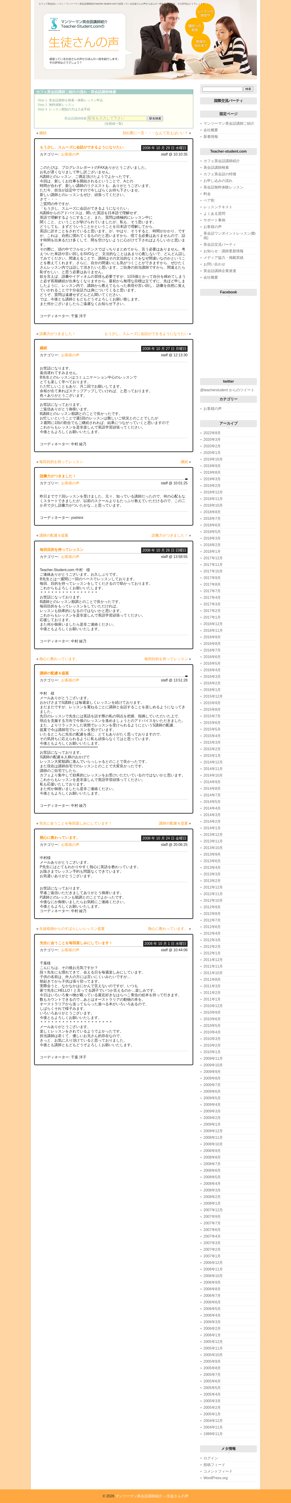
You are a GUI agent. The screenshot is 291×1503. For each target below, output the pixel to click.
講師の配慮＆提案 (53, 535)
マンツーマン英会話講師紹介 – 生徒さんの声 (151, 1496)
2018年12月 (213, 492)
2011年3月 (212, 986)
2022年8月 (212, 433)
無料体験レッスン (61, 104)
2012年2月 (212, 946)
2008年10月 (213, 1144)
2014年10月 (213, 775)
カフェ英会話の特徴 (219, 174)
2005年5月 (212, 1388)
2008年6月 (212, 1170)
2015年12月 (213, 696)
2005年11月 (213, 1348)
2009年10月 (213, 1065)
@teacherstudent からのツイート (227, 390)
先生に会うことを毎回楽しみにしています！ (75, 823)
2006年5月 (212, 1309)
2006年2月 (212, 1328)
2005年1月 (212, 1414)
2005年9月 (212, 1361)
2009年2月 (212, 1118)
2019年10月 (213, 459)
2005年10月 (213, 1355)
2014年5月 (212, 802)
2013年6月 (212, 861)
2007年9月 (212, 1216)
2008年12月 (213, 1131)
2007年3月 (212, 1243)
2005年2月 (212, 1407)
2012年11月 (213, 894)
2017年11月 (213, 565)
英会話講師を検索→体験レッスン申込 (76, 100)
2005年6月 (212, 1381)
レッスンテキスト (218, 207)
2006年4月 (212, 1315)
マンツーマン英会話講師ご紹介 (228, 123)
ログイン (210, 1458)
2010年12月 (213, 1006)
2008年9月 (212, 1151)
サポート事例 (214, 220)
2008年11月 (213, 1137)
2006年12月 (213, 1263)
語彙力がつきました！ (57, 334)
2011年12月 (213, 960)
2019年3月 (212, 479)
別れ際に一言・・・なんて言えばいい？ (155, 133)
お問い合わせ (214, 264)
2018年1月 (212, 551)
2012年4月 (212, 933)
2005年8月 (212, 1368)
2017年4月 (212, 597)
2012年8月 (212, 914)
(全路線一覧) (114, 123)
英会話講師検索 (103, 92)
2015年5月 (212, 729)
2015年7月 (212, 716)
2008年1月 (212, 1203)
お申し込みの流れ (218, 181)
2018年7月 (212, 518)
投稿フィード (214, 1465)
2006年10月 (213, 1276)
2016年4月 (212, 670)
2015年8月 (212, 709)
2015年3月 (212, 742)
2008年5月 (212, 1177)
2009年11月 (213, 1058)
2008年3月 (212, 1190)
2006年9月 (212, 1282)
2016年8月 (212, 644)
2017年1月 (212, 617)
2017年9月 (212, 578)
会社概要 (210, 130)
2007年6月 (212, 1230)
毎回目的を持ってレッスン (61, 462)
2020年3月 (212, 439)
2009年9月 (212, 1072)
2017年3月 (212, 604)
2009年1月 (212, 1124)
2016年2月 (212, 683)
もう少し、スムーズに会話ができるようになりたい (81, 147)
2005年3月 (212, 1401)
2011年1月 (212, 999)
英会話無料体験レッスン (223, 187)
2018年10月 (213, 505)
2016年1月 (212, 690)
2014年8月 (212, 788)
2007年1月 (212, 1256)
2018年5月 (212, 532)
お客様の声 (70, 154)
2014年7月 (212, 795)
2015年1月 (212, 756)
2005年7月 (212, 1375)
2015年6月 (212, 723)
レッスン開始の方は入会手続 (69, 109)
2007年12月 (213, 1210)
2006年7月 (212, 1295)
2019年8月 (212, 472)
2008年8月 (212, 1157)
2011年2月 (212, 993)
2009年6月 (212, 1091)
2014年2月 (212, 821)
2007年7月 (212, 1223)
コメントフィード (218, 1471)
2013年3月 (212, 874)
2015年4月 (212, 736)
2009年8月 (212, 1078)
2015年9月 (212, 703)
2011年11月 (213, 966)
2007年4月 (212, 1236)
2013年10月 (213, 848)
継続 (43, 133)
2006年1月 (212, 1335)
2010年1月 (212, 1052)
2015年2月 (212, 749)
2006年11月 (213, 1269)
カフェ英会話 (47, 92)
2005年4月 (212, 1394)
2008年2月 (212, 1197)
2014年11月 (213, 769)
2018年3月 (212, 538)
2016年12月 (213, 624)
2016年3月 (212, 676)
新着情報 (210, 137)
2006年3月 (212, 1322)
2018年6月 (212, 525)
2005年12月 (213, 1342)
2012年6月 (212, 927)
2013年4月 (212, 867)
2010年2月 (212, 1045)
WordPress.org (215, 1478)
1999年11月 (213, 1434)
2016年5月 (212, 663)
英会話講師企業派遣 (219, 271)
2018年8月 (212, 512)
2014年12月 (213, 762)
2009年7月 (212, 1085)
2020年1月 (212, 453)
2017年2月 (212, 611)
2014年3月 (212, 815)
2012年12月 (213, 887)
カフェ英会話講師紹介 (221, 161)
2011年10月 (213, 973)
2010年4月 (212, 1032)
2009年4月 (212, 1105)
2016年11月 (213, 630)
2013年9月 (212, 854)
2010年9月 (212, 1012)
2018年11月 (213, 499)
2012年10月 (213, 900)
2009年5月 (212, 1098)
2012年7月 (212, 920)
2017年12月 (213, 558)
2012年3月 (212, 940)
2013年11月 (213, 841)
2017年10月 (213, 571)
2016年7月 (212, 650)
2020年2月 (212, 446)
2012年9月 (212, 907)
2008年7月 (212, 1164)
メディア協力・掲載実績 (223, 258)
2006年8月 (212, 1289)
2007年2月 (212, 1249)
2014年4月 (212, 808)
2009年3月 (212, 1111)
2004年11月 (213, 1427)
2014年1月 (212, 828)
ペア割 (208, 200)
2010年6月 (212, 1019)
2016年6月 (212, 657)
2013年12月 (213, 835)
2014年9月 (212, 782)
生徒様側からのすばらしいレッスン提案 (72, 929)
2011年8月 (212, 979)
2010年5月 (212, 1026)
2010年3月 (212, 1039)
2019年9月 (212, 466)
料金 (207, 194)
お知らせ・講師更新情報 (223, 251)
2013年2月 (212, 881)
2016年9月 (212, 637)
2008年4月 (212, 1184)
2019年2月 (212, 486)
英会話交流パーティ (219, 244)
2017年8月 (212, 584)
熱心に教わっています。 (59, 659)
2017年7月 (212, 591)
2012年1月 (212, 953)
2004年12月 (213, 1421)
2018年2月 (212, 545)
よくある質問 (214, 213)
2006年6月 (212, 1302)
